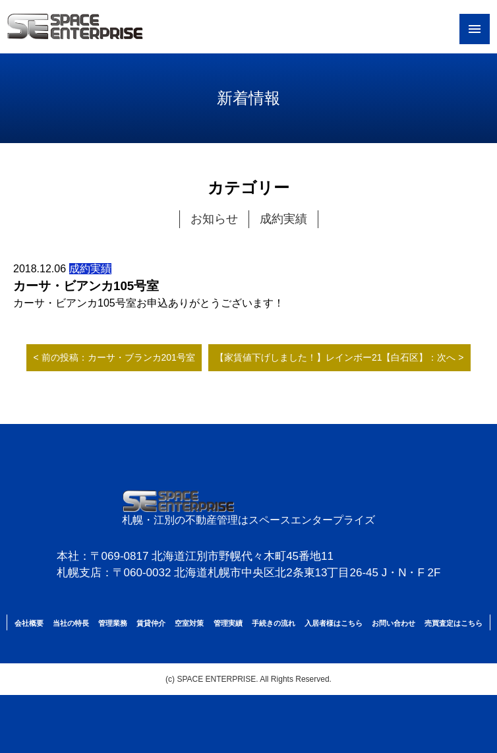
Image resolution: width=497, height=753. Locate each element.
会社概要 (29, 623)
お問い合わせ (393, 623)
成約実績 (283, 219)
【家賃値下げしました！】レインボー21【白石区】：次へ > (339, 357)
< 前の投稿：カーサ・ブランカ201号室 (113, 357)
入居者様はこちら (334, 623)
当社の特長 (71, 623)
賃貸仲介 (150, 623)
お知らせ (214, 219)
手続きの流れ (273, 623)
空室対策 (189, 623)
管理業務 (112, 623)
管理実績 (228, 623)
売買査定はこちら (453, 623)
